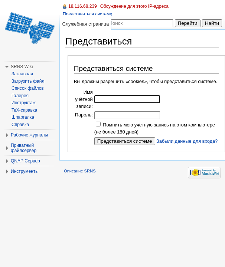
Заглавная (22, 73)
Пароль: (84, 115)
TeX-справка (24, 110)
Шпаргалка (23, 117)
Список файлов (28, 88)
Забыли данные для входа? (187, 141)
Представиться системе (87, 14)
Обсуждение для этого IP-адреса (134, 6)
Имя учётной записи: (83, 99)
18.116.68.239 (82, 6)
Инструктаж (24, 102)
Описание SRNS (80, 171)
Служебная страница (85, 24)
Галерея (20, 95)
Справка (20, 124)
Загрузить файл (28, 81)
